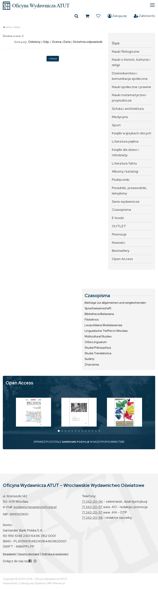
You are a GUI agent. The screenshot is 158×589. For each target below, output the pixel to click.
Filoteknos (92, 319)
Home (8, 27)
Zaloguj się (117, 16)
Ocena (56, 42)
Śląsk (116, 43)
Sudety (89, 359)
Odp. (46, 42)
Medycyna (120, 117)
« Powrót (53, 58)
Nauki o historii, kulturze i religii (131, 62)
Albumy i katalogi (125, 171)
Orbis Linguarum (96, 342)
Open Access (122, 259)
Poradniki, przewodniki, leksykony (129, 190)
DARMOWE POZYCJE (76, 441)
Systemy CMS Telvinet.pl (50, 583)
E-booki (118, 218)
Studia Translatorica (98, 353)
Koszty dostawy (28, 554)
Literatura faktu (124, 163)
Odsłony (34, 42)
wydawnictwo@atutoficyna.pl (35, 507)
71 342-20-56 (92, 501)
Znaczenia (92, 364)
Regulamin (9, 554)
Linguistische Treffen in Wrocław (106, 331)
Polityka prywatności (55, 554)
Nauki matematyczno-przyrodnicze (129, 97)
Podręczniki (120, 179)
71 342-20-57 (92, 507)
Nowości (118, 242)
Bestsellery (120, 250)
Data (67, 42)
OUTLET (119, 226)
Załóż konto (144, 16)
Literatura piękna (125, 141)
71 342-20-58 (92, 517)
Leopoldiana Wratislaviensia (103, 325)
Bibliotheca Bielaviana (99, 314)
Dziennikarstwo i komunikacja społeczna (129, 76)
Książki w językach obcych (131, 133)
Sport (116, 125)
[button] (59, 431)
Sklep (17, 27)
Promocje (119, 234)
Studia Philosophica (98, 348)
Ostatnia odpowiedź (87, 42)
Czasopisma (121, 209)
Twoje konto (10, 583)
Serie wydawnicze (125, 201)
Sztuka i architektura (128, 108)
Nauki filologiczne (125, 51)
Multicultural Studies (98, 336)
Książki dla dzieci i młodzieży (125, 152)
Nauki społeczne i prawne (131, 87)
